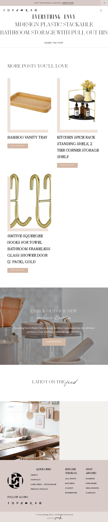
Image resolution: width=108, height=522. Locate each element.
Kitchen (70, 483)
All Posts (70, 479)
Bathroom (71, 493)
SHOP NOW (68, 3)
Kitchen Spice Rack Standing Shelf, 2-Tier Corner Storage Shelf (78, 147)
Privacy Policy (39, 489)
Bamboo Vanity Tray (27, 137)
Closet (69, 488)
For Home (91, 483)
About (34, 475)
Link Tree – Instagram (43, 484)
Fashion (90, 479)
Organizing (92, 488)
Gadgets (91, 493)
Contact (35, 480)
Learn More (54, 342)
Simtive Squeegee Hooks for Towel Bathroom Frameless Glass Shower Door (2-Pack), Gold (28, 249)
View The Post (18, 146)
